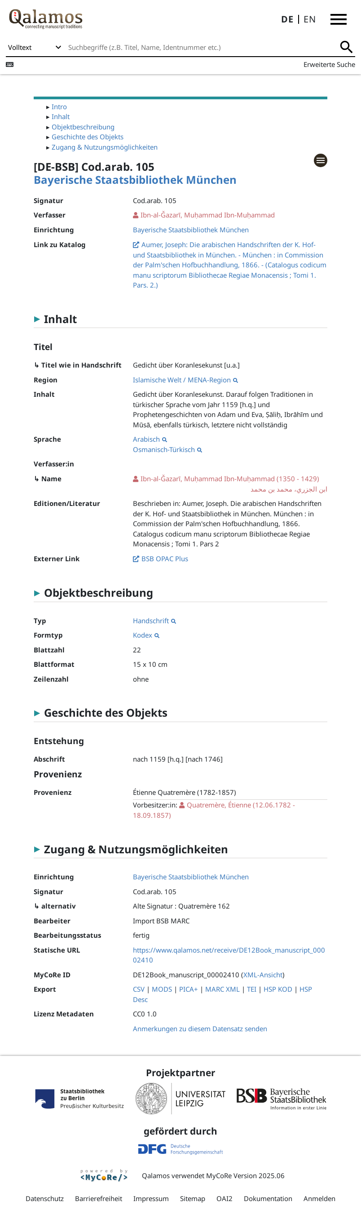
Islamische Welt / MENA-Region (185, 379)
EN (310, 19)
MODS (162, 988)
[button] (338, 19)
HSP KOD (278, 988)
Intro (59, 106)
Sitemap (192, 1198)
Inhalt (61, 116)
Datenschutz (45, 1198)
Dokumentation (268, 1198)
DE (287, 19)
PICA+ (188, 988)
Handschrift (154, 620)
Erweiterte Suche (329, 64)
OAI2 (224, 1198)
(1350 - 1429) (230, 484)
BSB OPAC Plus (164, 558)
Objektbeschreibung (83, 126)
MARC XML (222, 988)
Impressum (151, 1198)
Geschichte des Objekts (87, 136)
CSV (139, 988)
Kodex (146, 634)
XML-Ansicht (262, 974)
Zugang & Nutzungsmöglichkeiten (105, 146)
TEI (251, 988)
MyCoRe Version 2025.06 (245, 1175)
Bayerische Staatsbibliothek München (135, 179)
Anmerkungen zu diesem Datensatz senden (200, 1028)
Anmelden (319, 1198)
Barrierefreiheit (98, 1198)
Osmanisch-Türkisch (167, 449)
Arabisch (150, 439)
